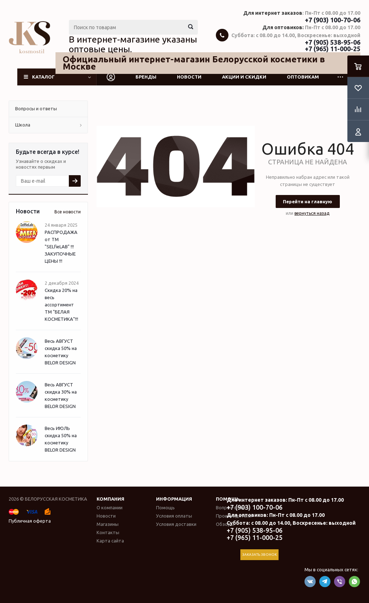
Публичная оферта (30, 520)
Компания (110, 498)
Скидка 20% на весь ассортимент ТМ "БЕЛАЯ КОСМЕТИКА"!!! (61, 305)
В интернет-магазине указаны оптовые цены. (133, 44)
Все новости (67, 211)
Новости (189, 76)
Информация (174, 498)
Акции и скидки (244, 76)
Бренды (145, 76)
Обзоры (225, 524)
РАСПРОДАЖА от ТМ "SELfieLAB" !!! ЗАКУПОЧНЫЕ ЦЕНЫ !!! (61, 246)
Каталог (43, 76)
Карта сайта (110, 540)
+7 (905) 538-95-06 (332, 42)
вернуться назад (311, 213)
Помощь (165, 507)
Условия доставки (176, 524)
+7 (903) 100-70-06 (332, 20)
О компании (110, 507)
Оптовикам (303, 76)
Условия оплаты (174, 515)
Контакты (108, 532)
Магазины (108, 524)
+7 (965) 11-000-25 (332, 48)
